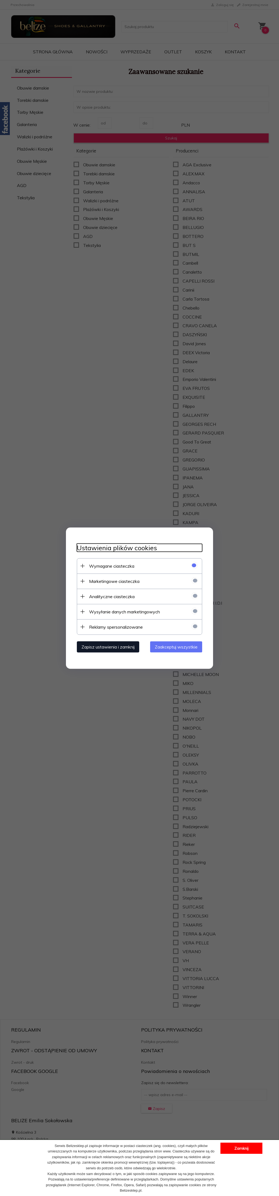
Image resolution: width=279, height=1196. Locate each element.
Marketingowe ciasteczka (114, 581)
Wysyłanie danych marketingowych (124, 611)
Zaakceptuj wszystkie (176, 646)
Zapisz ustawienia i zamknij (108, 646)
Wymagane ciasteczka (111, 565)
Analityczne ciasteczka (112, 596)
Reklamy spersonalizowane (116, 626)
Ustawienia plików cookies (117, 548)
